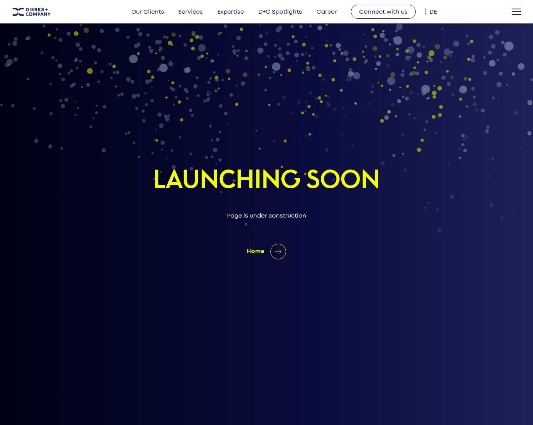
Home (256, 251)
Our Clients (147, 12)
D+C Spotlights (280, 12)
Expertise (230, 12)
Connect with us (383, 12)
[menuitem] (433, 11)
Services (190, 12)
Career (327, 12)
